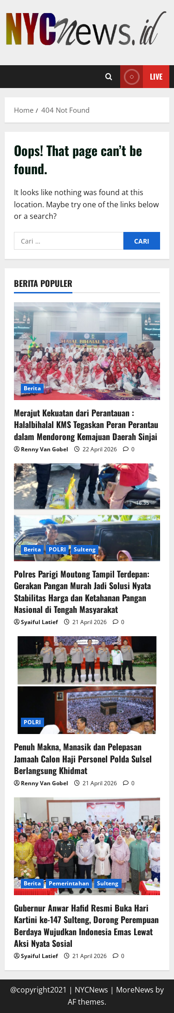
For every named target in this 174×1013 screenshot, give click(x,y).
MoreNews (135, 990)
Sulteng (85, 549)
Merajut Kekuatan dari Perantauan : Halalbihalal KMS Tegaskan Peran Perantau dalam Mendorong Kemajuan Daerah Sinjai (86, 424)
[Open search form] (108, 76)
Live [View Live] (141, 76)
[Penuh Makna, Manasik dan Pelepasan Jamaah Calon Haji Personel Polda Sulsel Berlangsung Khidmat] (87, 685)
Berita (32, 388)
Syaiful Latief (39, 622)
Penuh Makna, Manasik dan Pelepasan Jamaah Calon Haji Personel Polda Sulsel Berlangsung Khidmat (83, 758)
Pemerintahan (69, 883)
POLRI (57, 549)
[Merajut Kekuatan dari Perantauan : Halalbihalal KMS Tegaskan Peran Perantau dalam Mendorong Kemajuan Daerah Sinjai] (87, 351)
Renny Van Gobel (44, 449)
